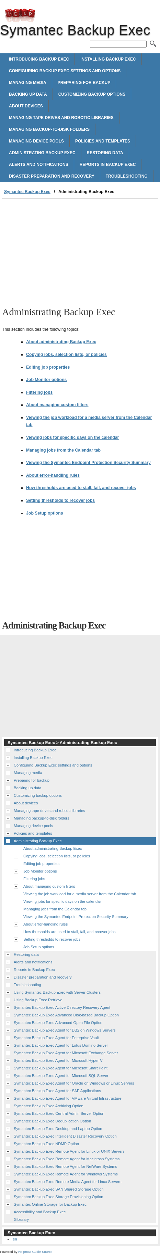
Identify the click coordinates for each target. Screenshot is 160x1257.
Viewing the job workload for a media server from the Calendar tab (79, 894)
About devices (26, 106)
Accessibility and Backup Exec (40, 1212)
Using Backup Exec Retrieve (38, 1000)
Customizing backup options (92, 94)
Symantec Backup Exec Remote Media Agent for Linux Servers (67, 1182)
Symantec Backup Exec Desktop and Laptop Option (58, 1129)
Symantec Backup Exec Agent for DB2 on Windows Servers (65, 1030)
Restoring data (105, 152)
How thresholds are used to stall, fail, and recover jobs (81, 487)
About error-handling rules (53, 475)
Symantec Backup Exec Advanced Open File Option (58, 1023)
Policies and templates (102, 141)
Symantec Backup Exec (20, 15)
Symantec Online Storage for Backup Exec (50, 1204)
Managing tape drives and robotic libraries (61, 117)
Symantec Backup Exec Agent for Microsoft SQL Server (61, 1076)
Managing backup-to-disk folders (49, 129)
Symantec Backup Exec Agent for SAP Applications (57, 1091)
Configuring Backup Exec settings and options (65, 70)
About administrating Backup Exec (61, 341)
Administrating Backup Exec (42, 152)
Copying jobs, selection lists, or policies (66, 354)
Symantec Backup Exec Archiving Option (48, 1106)
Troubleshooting (127, 176)
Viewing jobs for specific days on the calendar (72, 437)
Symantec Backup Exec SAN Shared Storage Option (59, 1189)
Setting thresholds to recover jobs (60, 500)
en (15, 1239)
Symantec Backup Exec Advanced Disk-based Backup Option (66, 1015)
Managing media (27, 82)
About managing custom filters (57, 404)
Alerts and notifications (38, 164)
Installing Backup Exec (108, 59)
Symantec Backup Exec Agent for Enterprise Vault (56, 1038)
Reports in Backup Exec (108, 164)
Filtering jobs (39, 392)
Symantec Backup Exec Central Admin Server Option (59, 1113)
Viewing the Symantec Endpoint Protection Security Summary (88, 462)
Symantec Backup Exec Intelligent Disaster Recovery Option (65, 1136)
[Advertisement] (80, 250)
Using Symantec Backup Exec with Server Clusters (57, 992)
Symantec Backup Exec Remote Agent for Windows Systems (66, 1174)
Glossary (21, 1219)
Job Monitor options (46, 379)
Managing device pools (36, 141)
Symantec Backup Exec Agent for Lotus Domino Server (61, 1045)
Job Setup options (44, 513)
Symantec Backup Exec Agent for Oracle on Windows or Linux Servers (74, 1083)
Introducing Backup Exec (39, 59)
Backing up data (28, 94)
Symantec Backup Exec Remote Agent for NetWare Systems (65, 1166)
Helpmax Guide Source (35, 1252)
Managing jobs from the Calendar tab (63, 450)
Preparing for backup (84, 82)
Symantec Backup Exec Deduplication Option (52, 1121)
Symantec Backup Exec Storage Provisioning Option (58, 1197)
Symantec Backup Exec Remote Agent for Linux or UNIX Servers (69, 1151)
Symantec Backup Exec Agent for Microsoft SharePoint (60, 1068)
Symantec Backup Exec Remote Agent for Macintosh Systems (66, 1159)
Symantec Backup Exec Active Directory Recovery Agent (62, 1007)
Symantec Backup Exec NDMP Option (46, 1144)
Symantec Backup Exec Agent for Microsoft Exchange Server (66, 1053)
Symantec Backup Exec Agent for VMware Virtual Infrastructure (68, 1098)
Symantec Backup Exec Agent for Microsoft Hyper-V (58, 1060)
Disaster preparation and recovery (51, 176)
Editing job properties (48, 367)
